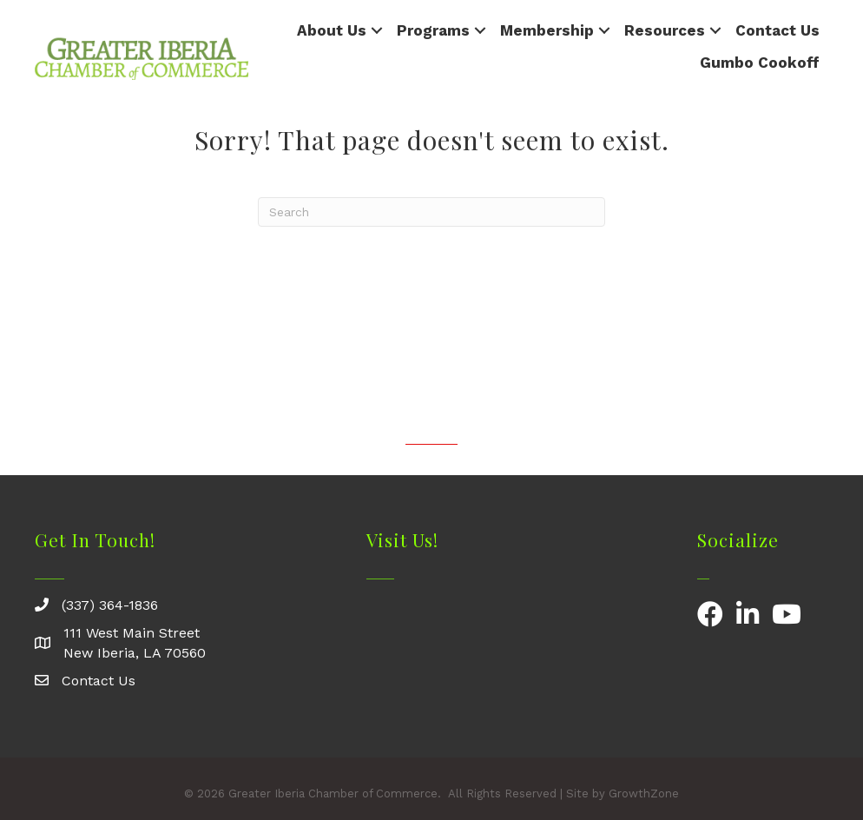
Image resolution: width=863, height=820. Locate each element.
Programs (433, 30)
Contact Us (777, 30)
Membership (547, 30)
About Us (331, 30)
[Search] (431, 212)
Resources (664, 30)
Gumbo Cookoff (760, 62)
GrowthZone (644, 793)
